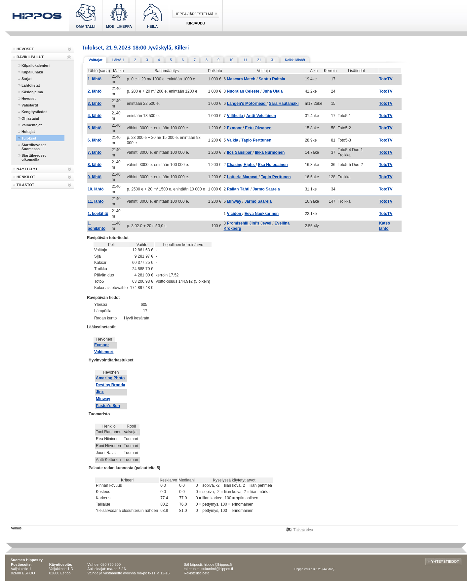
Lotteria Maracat (243, 177)
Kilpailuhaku (32, 72)
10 (231, 60)
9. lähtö (94, 177)
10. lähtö (96, 189)
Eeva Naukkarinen (262, 213)
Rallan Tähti (239, 189)
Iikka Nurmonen (270, 152)
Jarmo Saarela (266, 189)
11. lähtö (96, 201)
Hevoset (28, 99)
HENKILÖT (26, 177)
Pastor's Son (108, 405)
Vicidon (234, 213)
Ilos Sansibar (240, 152)
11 (245, 60)
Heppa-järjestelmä (194, 14)
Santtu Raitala (272, 79)
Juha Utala (273, 91)
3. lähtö (94, 103)
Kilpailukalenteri (35, 65)
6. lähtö (94, 140)
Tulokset (28, 138)
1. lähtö (94, 79)
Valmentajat (31, 125)
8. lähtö (94, 164)
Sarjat (26, 79)
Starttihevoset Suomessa (33, 147)
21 (259, 60)
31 (273, 60)
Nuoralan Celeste (243, 91)
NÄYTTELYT (27, 169)
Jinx (100, 392)
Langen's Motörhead (247, 103)
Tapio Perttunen (256, 140)
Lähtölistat (30, 85)
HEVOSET (25, 49)
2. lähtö (94, 91)
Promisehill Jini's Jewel (250, 223)
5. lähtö (94, 128)
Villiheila (235, 115)
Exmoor (235, 128)
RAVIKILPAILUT (30, 57)
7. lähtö (94, 152)
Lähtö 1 (118, 60)
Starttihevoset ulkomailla (33, 157)
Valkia (233, 140)
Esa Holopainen (273, 164)
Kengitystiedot (34, 112)
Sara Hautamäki (283, 103)
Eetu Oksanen (258, 128)
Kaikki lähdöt (295, 60)
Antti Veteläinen (261, 115)
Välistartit (29, 105)
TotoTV (385, 79)
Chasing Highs (241, 164)
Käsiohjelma (32, 92)
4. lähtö (94, 115)
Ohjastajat (30, 118)
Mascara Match (241, 79)
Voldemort (103, 352)
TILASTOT (25, 185)
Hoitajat (28, 132)
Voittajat (95, 60)
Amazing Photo (110, 378)
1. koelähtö (98, 213)
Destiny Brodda (110, 385)
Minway (235, 201)
